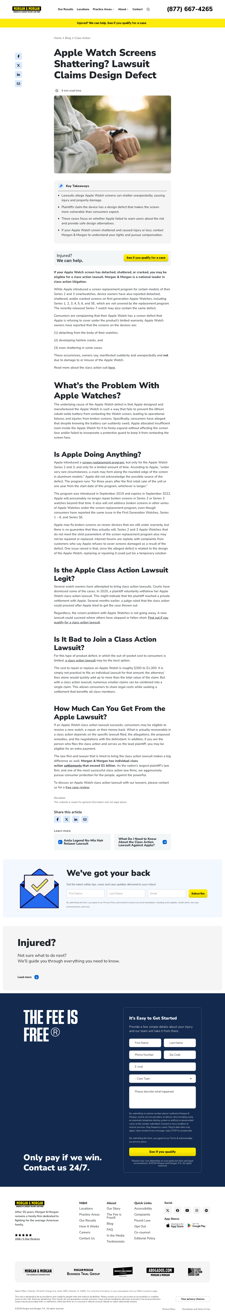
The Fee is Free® (114, 1216)
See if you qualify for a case (146, 257)
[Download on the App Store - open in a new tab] (175, 1225)
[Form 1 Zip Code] (180, 1055)
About (123, 9)
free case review (77, 787)
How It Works (89, 1226)
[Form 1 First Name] (145, 1043)
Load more (25, 977)
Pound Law (142, 1220)
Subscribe (198, 893)
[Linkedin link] (206, 1210)
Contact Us (87, 1238)
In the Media (115, 1235)
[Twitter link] (168, 1210)
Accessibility (143, 1208)
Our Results (65, 9)
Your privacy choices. (193, 1299)
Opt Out (140, 1226)
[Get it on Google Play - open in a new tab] (197, 1225)
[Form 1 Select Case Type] (162, 1078)
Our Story (113, 1208)
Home (58, 38)
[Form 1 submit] (162, 1152)
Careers (84, 1232)
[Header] (26, 9)
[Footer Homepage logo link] (41, 1204)
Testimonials (116, 1241)
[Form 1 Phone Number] (145, 1055)
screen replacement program (103, 462)
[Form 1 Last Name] (180, 1043)
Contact (138, 9)
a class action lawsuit (80, 660)
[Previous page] (82, 842)
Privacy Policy (109, 902)
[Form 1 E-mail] (162, 1066)
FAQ (110, 1229)
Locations (83, 9)
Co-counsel (142, 1232)
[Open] (148, 9)
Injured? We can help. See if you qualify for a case (111, 23)
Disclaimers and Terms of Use (196, 1309)
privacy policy (139, 1141)
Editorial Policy (144, 1238)
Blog (68, 38)
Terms (173, 1138)
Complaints (142, 1214)
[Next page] (142, 842)
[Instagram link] (197, 1210)
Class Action (82, 38)
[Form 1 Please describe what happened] (162, 1097)
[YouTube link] (187, 1210)
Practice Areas (104, 9)
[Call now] (190, 9)
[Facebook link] (178, 1210)
